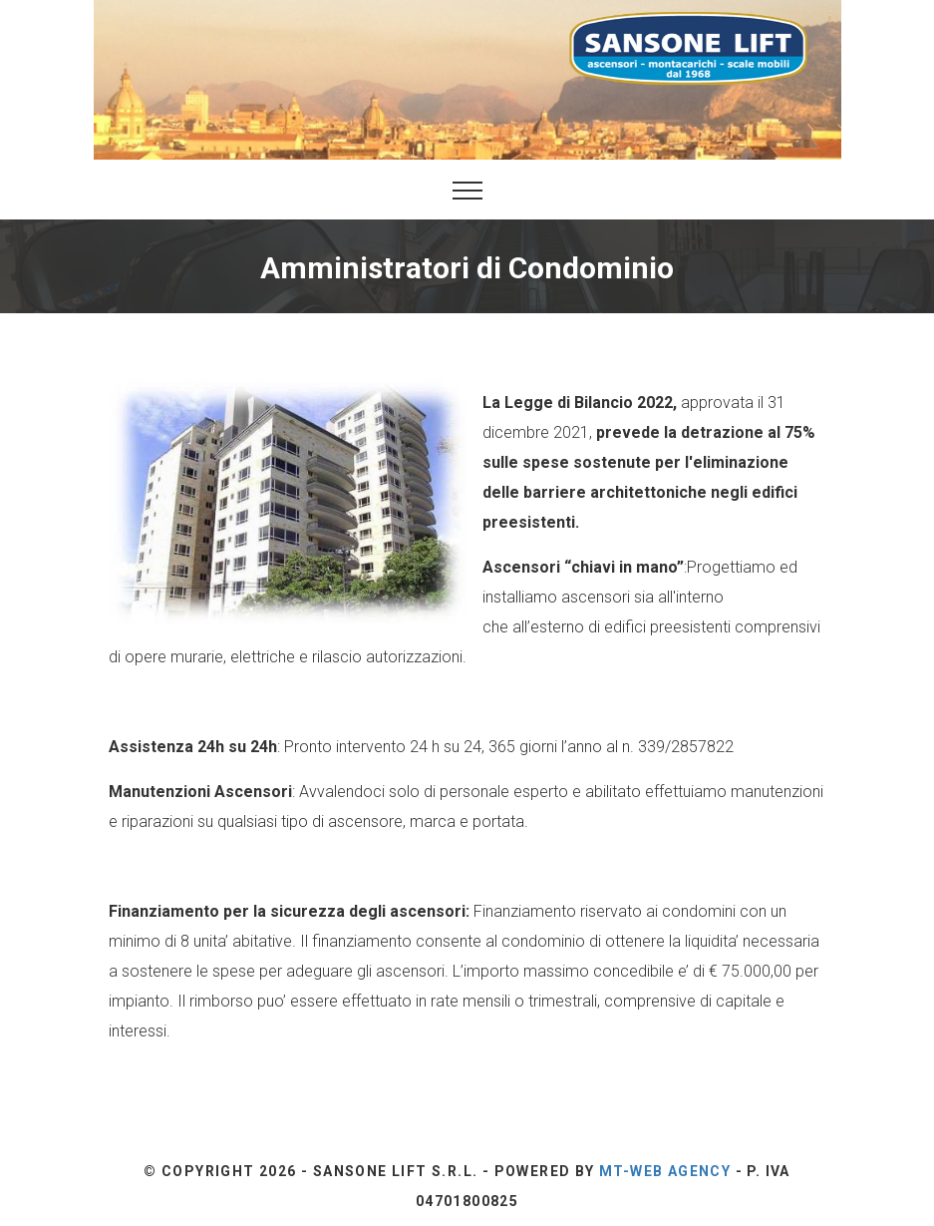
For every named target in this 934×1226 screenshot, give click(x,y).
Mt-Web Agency (665, 1171)
